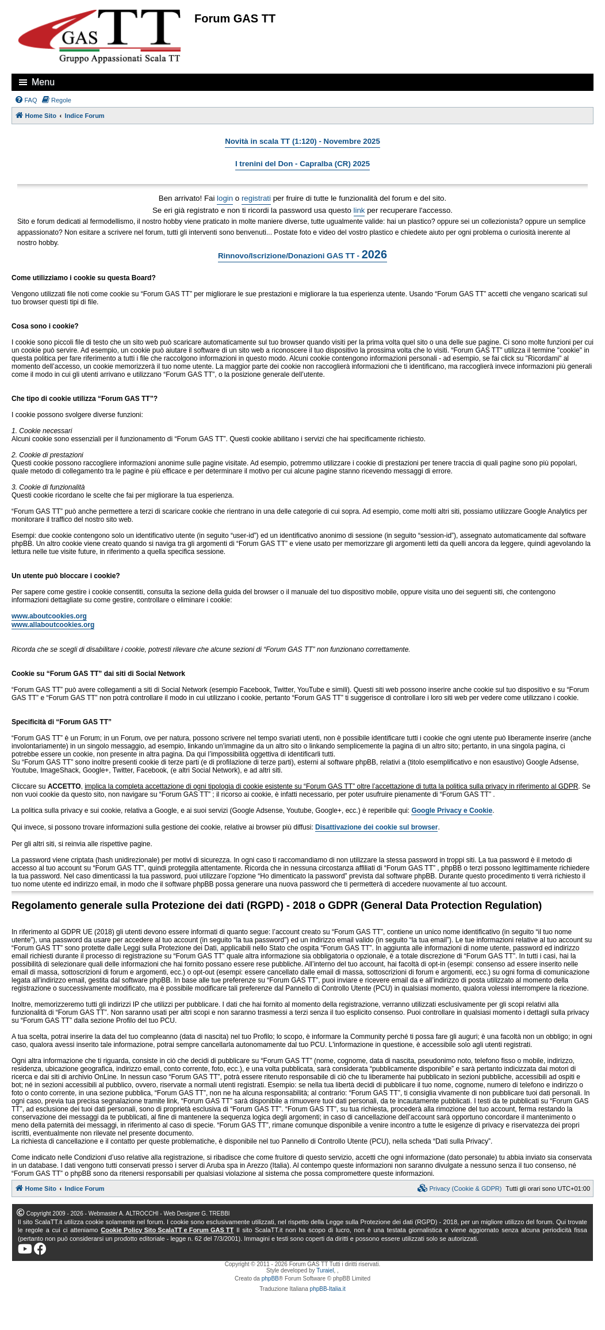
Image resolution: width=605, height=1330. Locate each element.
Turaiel (325, 1270)
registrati (256, 198)
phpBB (270, 1278)
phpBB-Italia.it (328, 1289)
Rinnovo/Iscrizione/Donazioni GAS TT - (302, 254)
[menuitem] (25, 100)
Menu (43, 82)
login (225, 198)
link (359, 210)
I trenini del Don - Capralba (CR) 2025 (302, 163)
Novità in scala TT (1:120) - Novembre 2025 (302, 141)
